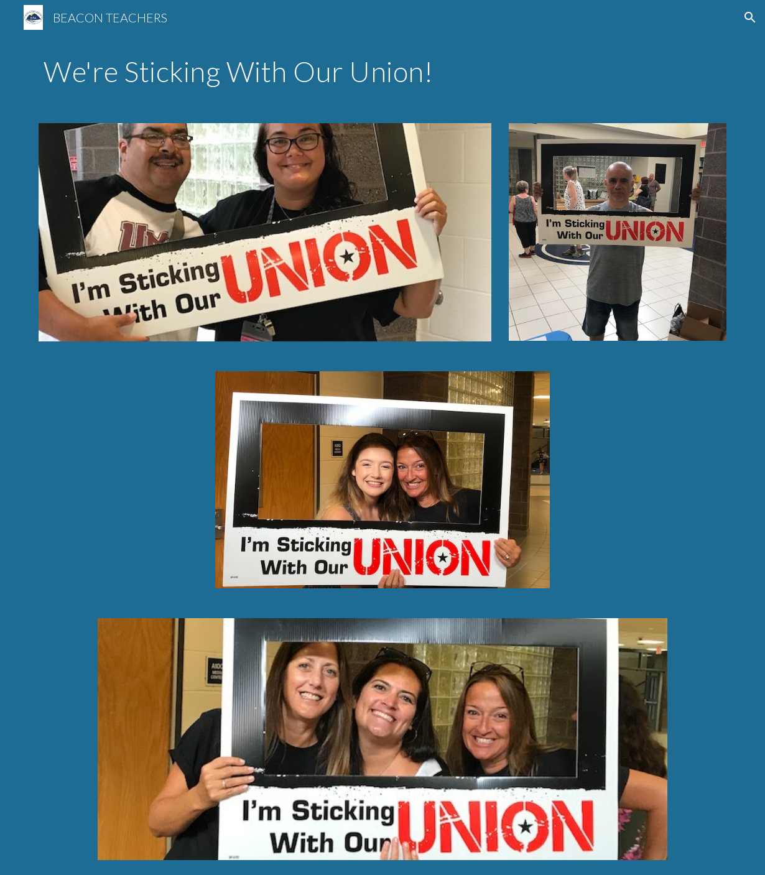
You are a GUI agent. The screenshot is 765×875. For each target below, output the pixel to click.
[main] (382, 71)
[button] (750, 17)
